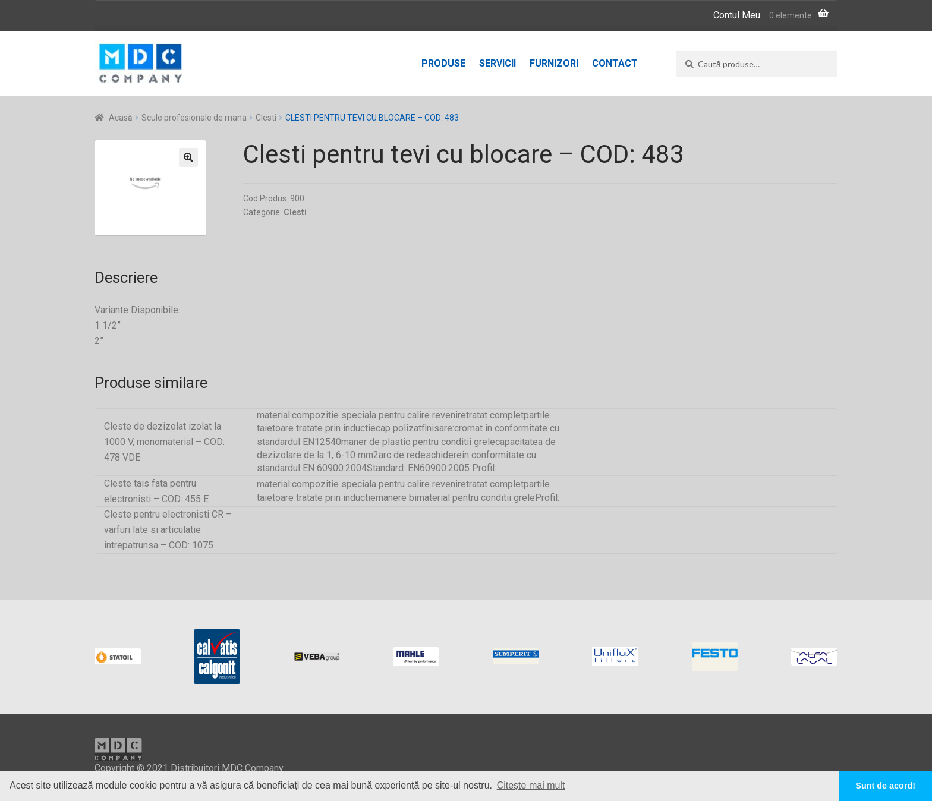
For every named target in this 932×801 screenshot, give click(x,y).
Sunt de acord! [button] (885, 785)
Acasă (121, 117)
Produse (443, 63)
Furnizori (554, 63)
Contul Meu (736, 15)
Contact (615, 63)
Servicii (497, 63)
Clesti (266, 117)
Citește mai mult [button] (531, 785)
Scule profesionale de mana (194, 117)
